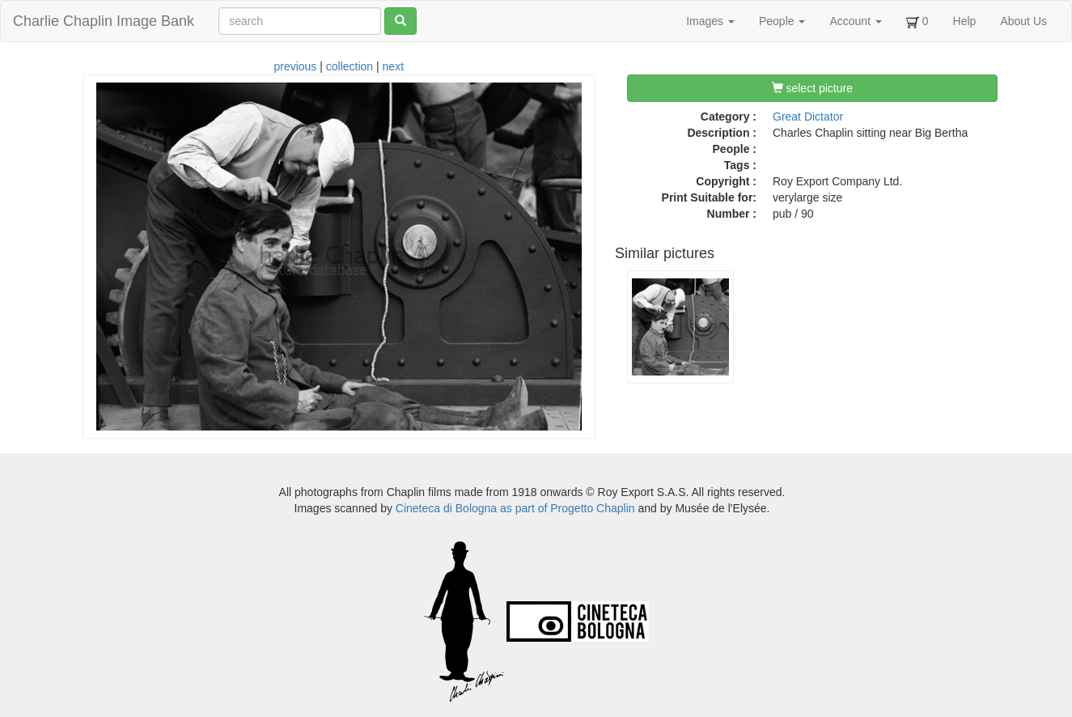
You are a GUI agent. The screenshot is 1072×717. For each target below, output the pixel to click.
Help (965, 21)
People (782, 21)
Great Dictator (808, 116)
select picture (812, 88)
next (393, 66)
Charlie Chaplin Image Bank (103, 21)
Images (710, 21)
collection (349, 66)
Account (855, 21)
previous (294, 66)
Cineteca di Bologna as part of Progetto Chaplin (515, 508)
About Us (1023, 21)
